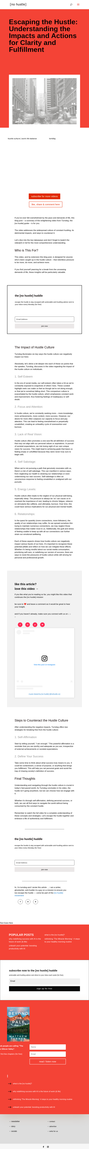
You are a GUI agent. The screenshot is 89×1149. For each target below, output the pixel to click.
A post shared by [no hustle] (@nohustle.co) (44, 694)
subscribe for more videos (44, 196)
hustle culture (14, 138)
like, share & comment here (46, 204)
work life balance (29, 138)
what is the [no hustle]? (54, 935)
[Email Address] (44, 319)
